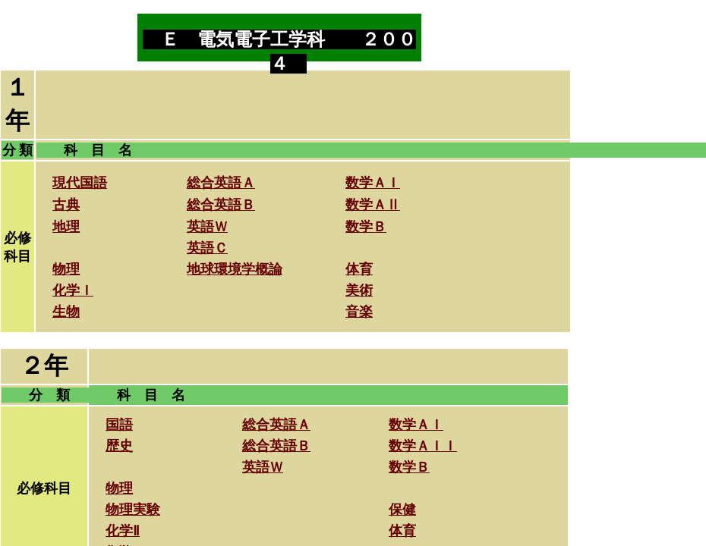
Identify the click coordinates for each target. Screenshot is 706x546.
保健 (402, 509)
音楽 (359, 311)
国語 (119, 424)
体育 (402, 530)
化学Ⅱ (123, 530)
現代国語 (79, 182)
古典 (66, 204)
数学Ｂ (365, 226)
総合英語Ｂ (221, 204)
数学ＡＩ (372, 182)
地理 (66, 226)
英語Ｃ (207, 248)
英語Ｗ (207, 226)
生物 (66, 311)
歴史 (119, 445)
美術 (359, 290)
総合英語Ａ (221, 182)
